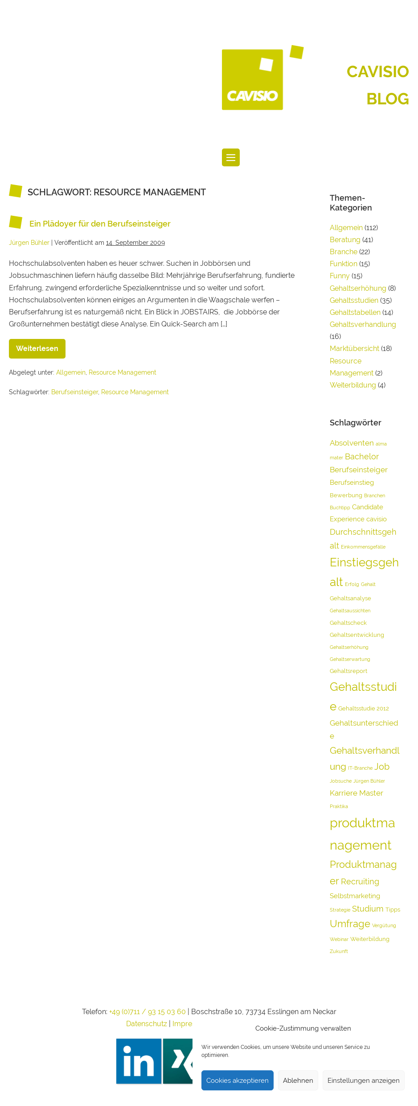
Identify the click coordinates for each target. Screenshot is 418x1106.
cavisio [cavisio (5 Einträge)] (376, 519)
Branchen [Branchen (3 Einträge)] (374, 495)
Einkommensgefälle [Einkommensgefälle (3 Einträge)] (363, 546)
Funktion (343, 264)
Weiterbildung (353, 385)
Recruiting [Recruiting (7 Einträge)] (360, 881)
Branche (343, 252)
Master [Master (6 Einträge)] (371, 792)
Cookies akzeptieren (237, 1081)
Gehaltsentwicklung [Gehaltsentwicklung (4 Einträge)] (357, 634)
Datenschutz (146, 1023)
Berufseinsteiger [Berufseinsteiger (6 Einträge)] (359, 469)
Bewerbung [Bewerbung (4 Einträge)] (346, 495)
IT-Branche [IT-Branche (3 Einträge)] (360, 768)
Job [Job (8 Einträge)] (381, 766)
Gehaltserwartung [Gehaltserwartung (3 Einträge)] (350, 659)
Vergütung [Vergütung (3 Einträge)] (384, 925)
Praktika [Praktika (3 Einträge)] (339, 806)
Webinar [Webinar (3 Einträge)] (339, 939)
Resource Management (122, 372)
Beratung (345, 239)
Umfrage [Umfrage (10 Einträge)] (350, 923)
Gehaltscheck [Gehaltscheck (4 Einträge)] (348, 622)
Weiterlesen (41, 346)
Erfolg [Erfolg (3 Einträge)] (352, 584)
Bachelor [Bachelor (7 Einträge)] (362, 456)
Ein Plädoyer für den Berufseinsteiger (100, 224)
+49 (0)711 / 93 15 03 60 (147, 1011)
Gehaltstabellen (355, 312)
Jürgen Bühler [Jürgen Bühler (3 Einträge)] (369, 781)
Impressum (192, 1023)
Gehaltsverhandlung (363, 324)
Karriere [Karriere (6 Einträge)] (343, 792)
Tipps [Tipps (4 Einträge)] (392, 909)
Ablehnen (298, 1081)
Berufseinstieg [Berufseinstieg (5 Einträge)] (352, 483)
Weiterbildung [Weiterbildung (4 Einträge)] (369, 939)
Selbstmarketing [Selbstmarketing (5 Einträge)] (355, 896)
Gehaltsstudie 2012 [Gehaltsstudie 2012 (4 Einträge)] (363, 708)
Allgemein (71, 372)
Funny (340, 276)
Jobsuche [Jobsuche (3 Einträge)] (341, 781)
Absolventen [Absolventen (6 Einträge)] (352, 442)
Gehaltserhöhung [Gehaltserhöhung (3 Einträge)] (349, 647)
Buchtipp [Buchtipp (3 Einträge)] (340, 507)
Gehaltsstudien (354, 300)
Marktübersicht (354, 348)
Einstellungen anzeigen (364, 1081)
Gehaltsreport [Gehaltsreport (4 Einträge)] (348, 671)
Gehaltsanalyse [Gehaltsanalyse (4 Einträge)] (350, 598)
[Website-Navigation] (231, 157)
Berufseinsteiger (74, 392)
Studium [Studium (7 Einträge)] (368, 908)
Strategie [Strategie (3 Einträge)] (340, 909)
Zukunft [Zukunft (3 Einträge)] (339, 951)
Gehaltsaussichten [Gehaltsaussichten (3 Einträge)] (350, 610)
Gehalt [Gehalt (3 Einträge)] (368, 584)
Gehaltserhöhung (358, 288)
